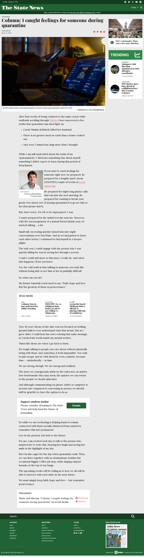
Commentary (93, 7)
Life (56, 7)
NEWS (23, 303)
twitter (80, 503)
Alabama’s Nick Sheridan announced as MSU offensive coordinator (131, 70)
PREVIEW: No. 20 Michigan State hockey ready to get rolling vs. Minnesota (53, 310)
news (11, 527)
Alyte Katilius (36, 195)
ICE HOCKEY (48, 303)
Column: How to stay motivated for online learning (29, 307)
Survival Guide (78, 7)
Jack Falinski (6, 32)
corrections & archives (49, 539)
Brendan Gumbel (51, 317)
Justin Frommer (76, 317)
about (43, 527)
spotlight (12, 532)
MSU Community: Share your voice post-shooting (127, 43)
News (48, 7)
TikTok (53, 121)
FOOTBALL (72, 303)
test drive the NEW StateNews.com (83, 14)
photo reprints (46, 534)
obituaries (13, 539)
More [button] (134, 7)
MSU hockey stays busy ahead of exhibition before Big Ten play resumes (130, 90)
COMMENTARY (6, 18)
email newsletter (79, 532)
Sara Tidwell (26, 317)
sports (12, 529)
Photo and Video (122, 7)
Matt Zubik (88, 111)
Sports (65, 7)
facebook (81, 499)
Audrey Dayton (127, 97)
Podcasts (107, 7)
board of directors (48, 532)
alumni (76, 527)
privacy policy (46, 537)
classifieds (13, 537)
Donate (76, 407)
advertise (45, 529)
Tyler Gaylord (127, 78)
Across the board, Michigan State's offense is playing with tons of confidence (78, 310)
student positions (47, 542)
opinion (12, 534)
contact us (77, 529)
